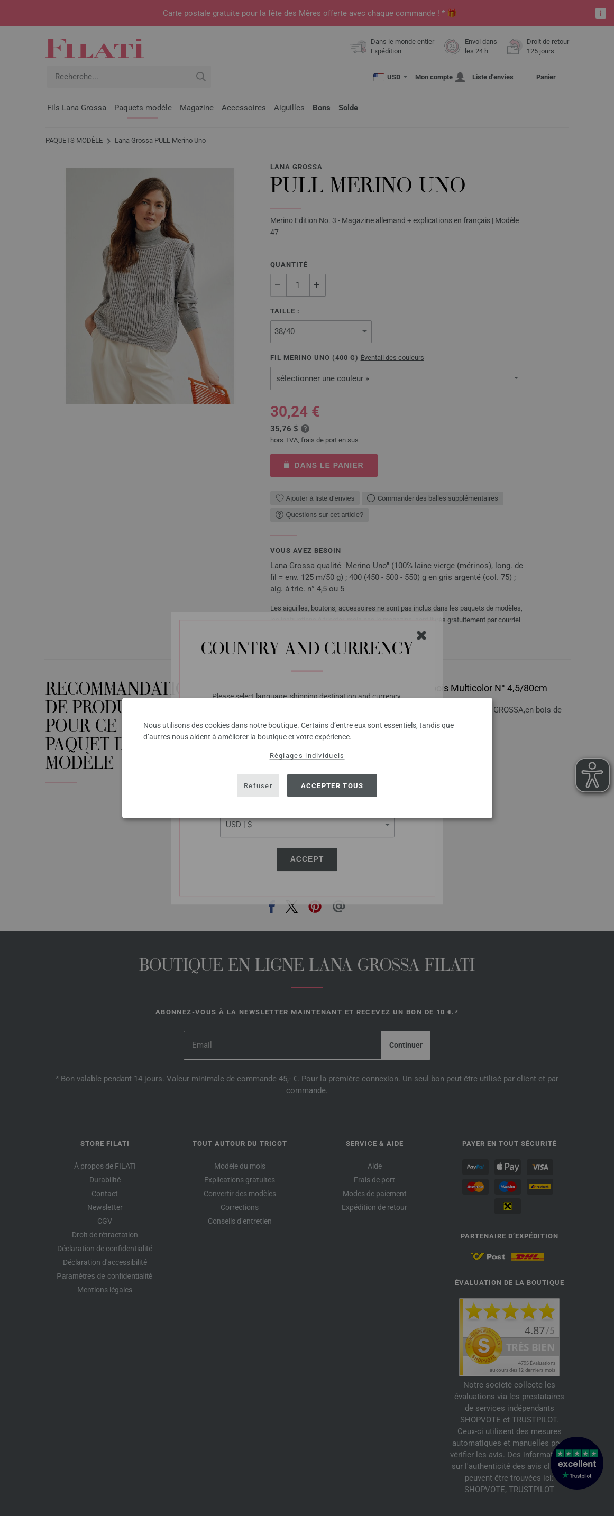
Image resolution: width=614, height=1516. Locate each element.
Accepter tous (332, 785)
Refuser (258, 785)
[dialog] (307, 758)
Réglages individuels (307, 756)
